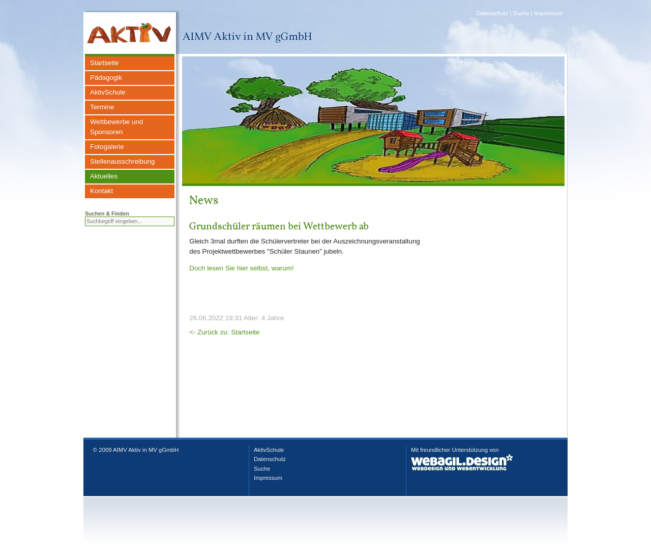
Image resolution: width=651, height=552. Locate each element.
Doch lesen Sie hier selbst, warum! (241, 268)
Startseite (104, 63)
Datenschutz (492, 13)
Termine (102, 107)
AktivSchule (108, 92)
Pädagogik (106, 77)
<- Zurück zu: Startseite (224, 332)
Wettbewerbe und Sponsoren (116, 127)
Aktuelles (103, 176)
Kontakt (101, 191)
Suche (521, 13)
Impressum (548, 13)
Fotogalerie (107, 146)
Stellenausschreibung (122, 161)
